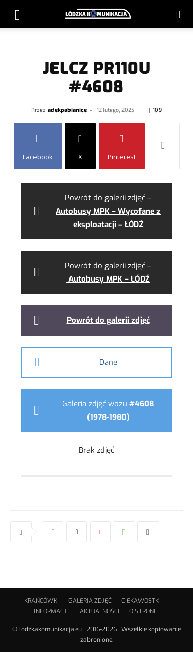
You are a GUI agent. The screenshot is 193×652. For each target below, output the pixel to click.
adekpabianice (67, 109)
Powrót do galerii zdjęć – (108, 211)
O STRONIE (144, 611)
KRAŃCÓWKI (41, 601)
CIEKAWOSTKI (141, 601)
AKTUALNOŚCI (99, 611)
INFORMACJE (52, 611)
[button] (17, 14)
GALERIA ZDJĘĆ (90, 601)
